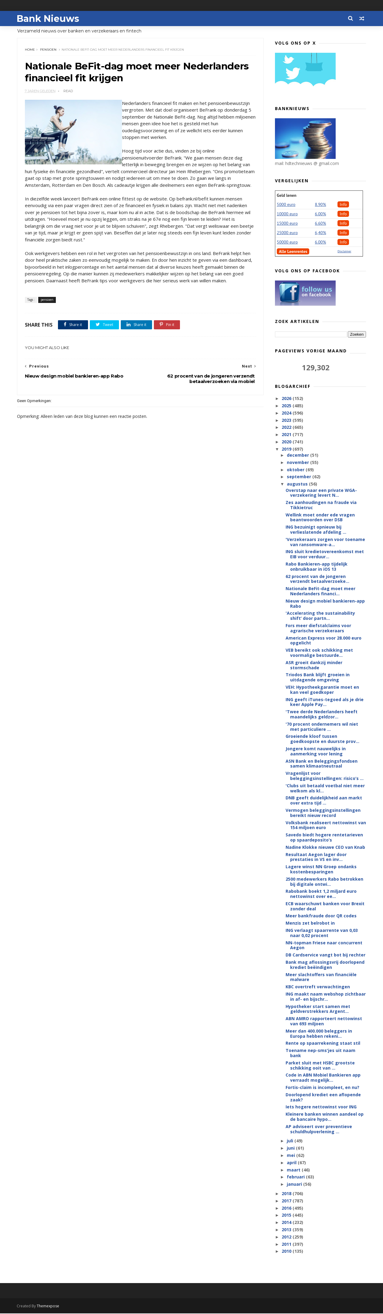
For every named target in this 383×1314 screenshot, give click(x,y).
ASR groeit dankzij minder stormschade (314, 665)
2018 (287, 1194)
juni (291, 1148)
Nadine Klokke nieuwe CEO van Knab (325, 847)
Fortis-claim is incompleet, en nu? (322, 1088)
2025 (287, 406)
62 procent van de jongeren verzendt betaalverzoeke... (317, 579)
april (291, 1163)
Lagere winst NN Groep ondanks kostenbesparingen (321, 869)
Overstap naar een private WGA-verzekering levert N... (321, 492)
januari (294, 1184)
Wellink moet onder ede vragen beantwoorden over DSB (320, 517)
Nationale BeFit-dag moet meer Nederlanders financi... (320, 591)
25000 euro (287, 233)
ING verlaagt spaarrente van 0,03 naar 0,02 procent (322, 933)
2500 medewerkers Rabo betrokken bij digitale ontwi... (324, 881)
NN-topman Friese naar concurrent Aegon (324, 945)
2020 (287, 442)
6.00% (320, 214)
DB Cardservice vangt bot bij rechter (325, 955)
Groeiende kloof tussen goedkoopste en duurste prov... (322, 739)
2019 (287, 449)
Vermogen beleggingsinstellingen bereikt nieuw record (323, 813)
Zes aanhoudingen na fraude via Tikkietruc (321, 505)
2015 (287, 1215)
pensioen (48, 50)
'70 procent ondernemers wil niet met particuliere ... (322, 726)
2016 (287, 1208)
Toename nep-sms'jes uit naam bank (320, 1053)
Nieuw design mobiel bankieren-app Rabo (325, 603)
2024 (287, 413)
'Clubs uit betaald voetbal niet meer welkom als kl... (325, 788)
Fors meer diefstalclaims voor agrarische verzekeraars (318, 628)
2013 (287, 1230)
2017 (287, 1201)
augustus (297, 484)
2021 (287, 435)
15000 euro (287, 223)
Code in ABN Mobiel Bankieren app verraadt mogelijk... (323, 1077)
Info (343, 204)
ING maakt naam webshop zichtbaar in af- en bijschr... (326, 996)
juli (290, 1141)
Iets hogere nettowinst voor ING (321, 1107)
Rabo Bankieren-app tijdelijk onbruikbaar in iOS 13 (316, 566)
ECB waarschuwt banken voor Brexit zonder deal (325, 906)
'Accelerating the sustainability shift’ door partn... (320, 615)
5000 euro (286, 204)
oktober (295, 470)
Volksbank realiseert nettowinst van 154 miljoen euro (326, 825)
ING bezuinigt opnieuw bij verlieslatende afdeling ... (316, 529)
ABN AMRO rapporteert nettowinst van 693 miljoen (324, 1021)
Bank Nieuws (48, 18)
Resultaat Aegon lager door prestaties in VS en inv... (316, 857)
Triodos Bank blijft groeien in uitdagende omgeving (318, 677)
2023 (287, 420)
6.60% (320, 223)
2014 (287, 1222)
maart (293, 1170)
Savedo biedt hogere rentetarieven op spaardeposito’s (324, 837)
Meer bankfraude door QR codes (321, 916)
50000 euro (287, 242)
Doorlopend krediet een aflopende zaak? (323, 1097)
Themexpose (48, 1306)
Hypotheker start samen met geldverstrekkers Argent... (318, 1009)
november (298, 462)
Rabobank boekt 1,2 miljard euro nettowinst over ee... (321, 894)
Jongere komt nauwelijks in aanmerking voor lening (316, 751)
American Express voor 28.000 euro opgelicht (323, 640)
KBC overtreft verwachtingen (318, 987)
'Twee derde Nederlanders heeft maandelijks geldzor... (322, 714)
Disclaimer (344, 252)
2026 (287, 399)
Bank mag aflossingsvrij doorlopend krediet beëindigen (325, 964)
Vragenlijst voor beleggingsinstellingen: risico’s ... (325, 776)
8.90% (320, 204)
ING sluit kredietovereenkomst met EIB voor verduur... (325, 554)
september (299, 477)
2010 (287, 1251)
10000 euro (287, 214)
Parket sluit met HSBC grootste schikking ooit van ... (320, 1065)
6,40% (320, 233)
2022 (287, 427)
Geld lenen (286, 195)
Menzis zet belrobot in (310, 923)
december (298, 455)
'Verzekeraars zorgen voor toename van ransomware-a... (325, 542)
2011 (287, 1244)
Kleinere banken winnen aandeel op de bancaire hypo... (325, 1116)
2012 (287, 1237)
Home (30, 50)
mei (291, 1155)
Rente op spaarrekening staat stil (323, 1043)
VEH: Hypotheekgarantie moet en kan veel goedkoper (322, 689)
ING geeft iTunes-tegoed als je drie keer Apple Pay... (325, 702)
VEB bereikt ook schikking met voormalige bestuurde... (319, 652)
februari (296, 1177)
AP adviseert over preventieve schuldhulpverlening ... (319, 1129)
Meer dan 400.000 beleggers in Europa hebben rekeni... (319, 1033)
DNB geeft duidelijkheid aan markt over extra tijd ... (324, 800)
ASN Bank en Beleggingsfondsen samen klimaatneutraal (322, 763)
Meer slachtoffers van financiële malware (321, 977)
